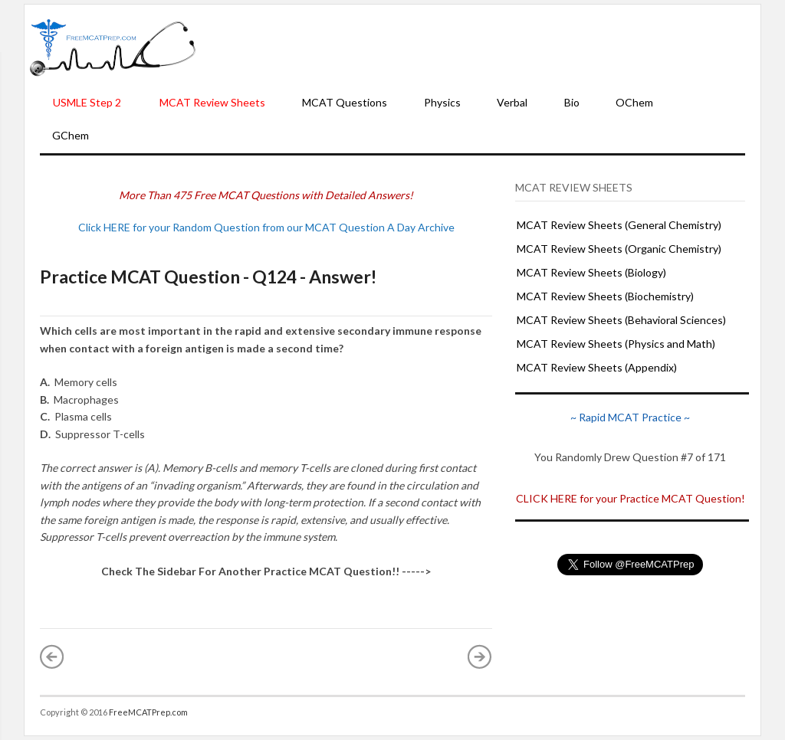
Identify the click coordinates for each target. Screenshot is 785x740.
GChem (70, 135)
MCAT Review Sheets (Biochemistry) (605, 296)
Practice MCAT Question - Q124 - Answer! (208, 276)
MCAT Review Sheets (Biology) (591, 272)
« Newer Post (52, 656)
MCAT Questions (344, 102)
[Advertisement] (478, 46)
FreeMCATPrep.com (148, 712)
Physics (442, 102)
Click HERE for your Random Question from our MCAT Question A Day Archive (266, 227)
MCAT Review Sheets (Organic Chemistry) (619, 248)
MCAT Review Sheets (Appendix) (597, 367)
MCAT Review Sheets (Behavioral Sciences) (621, 319)
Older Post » (480, 656)
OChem (634, 102)
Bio (572, 102)
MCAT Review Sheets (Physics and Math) (616, 343)
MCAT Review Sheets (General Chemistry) (619, 224)
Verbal (512, 102)
